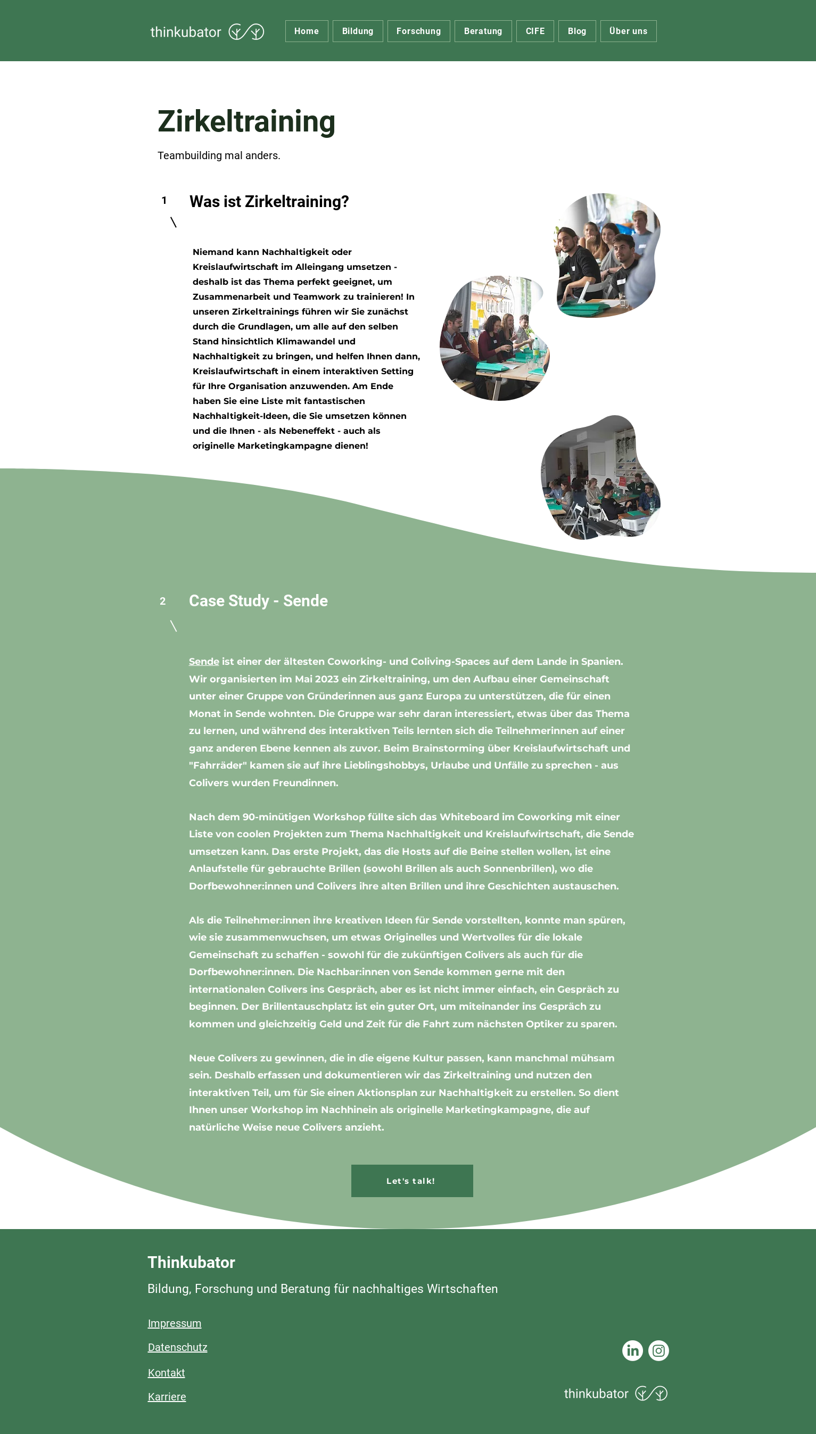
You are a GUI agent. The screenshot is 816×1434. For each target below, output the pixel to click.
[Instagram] (658, 1350)
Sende (204, 661)
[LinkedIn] (632, 1350)
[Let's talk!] (412, 1181)
